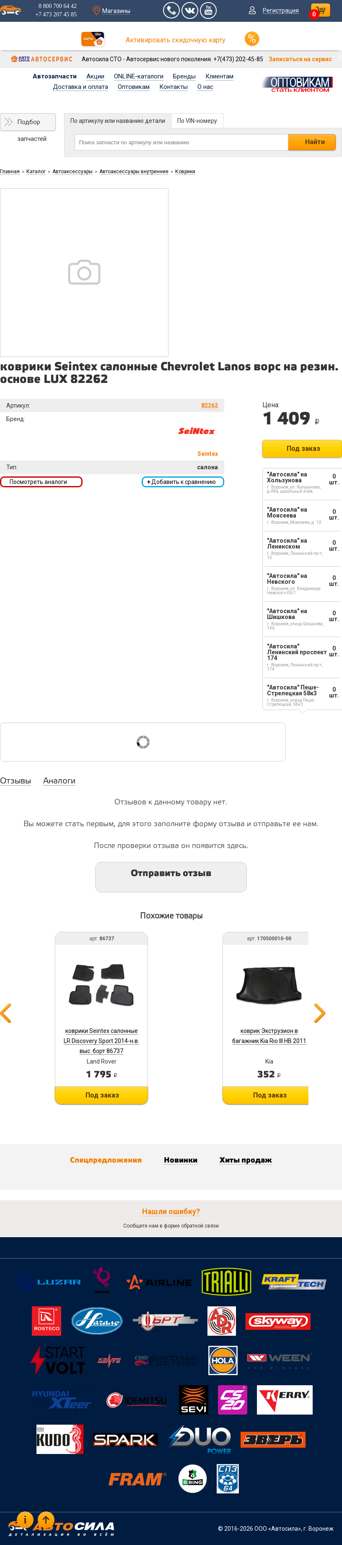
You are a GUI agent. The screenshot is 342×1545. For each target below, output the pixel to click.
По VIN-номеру (197, 120)
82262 (209, 405)
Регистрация (281, 10)
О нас (205, 87)
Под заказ (303, 449)
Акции (95, 76)
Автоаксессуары (72, 171)
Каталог (36, 171)
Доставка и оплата (80, 87)
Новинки (180, 1160)
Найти (315, 142)
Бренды (184, 76)
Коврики (185, 171)
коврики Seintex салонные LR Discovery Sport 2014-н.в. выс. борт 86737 (101, 1040)
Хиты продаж (246, 1160)
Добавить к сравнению (181, 482)
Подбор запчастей (32, 124)
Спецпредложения (106, 1160)
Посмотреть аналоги (38, 482)
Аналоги (59, 781)
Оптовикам (134, 87)
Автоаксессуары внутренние (133, 171)
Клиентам (219, 76)
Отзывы (15, 781)
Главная (10, 171)
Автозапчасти (55, 76)
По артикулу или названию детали (117, 120)
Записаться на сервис (300, 59)
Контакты (173, 87)
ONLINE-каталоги (138, 76)
